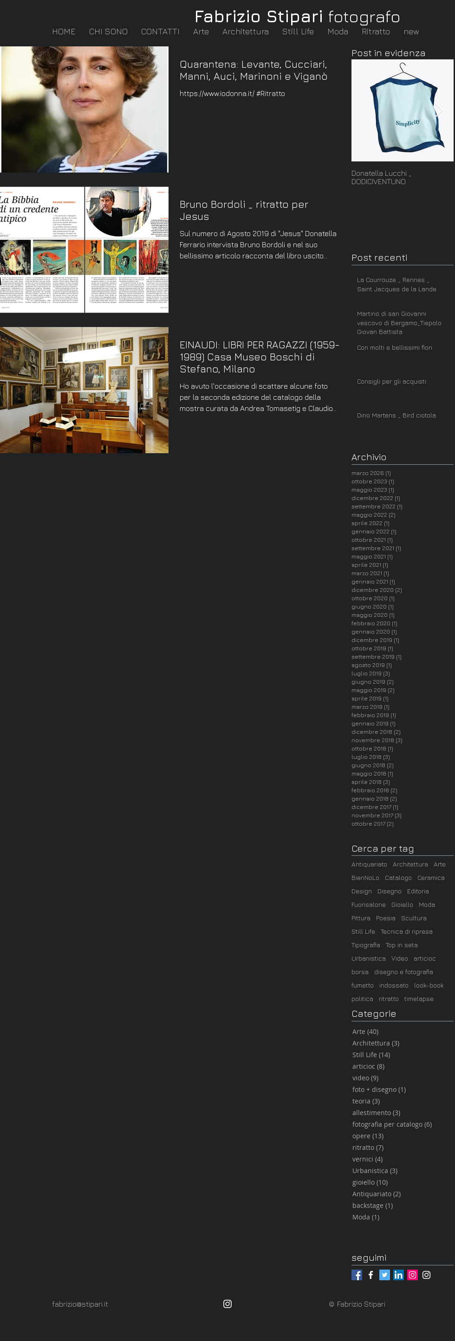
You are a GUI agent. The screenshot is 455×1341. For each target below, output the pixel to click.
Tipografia (365, 945)
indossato (394, 985)
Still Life (363, 931)
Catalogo (398, 877)
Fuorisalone (368, 904)
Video (399, 958)
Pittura (360, 918)
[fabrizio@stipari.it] (85, 1304)
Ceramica (431, 877)
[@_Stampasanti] (384, 1275)
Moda (427, 904)
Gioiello (402, 904)
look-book (429, 985)
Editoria (418, 891)
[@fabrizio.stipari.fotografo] (370, 1275)
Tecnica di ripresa (407, 931)
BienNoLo (365, 877)
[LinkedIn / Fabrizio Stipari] (398, 1275)
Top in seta (402, 945)
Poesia (386, 918)
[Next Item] (439, 110)
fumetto (362, 985)
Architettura (410, 864)
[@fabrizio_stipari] (412, 1275)
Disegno (389, 891)
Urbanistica (368, 958)
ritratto (389, 998)
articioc (425, 958)
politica (362, 998)
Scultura (414, 918)
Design (361, 891)
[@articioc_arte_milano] (426, 1275)
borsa (360, 971)
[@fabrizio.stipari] (356, 1275)
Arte (440, 864)
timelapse (419, 998)
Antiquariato (369, 864)
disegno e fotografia (403, 971)
